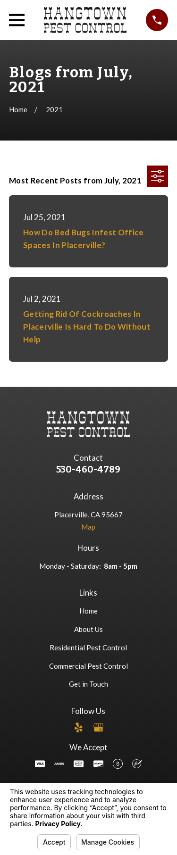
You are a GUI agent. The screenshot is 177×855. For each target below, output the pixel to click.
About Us (88, 629)
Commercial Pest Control (88, 666)
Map (88, 527)
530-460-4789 (88, 469)
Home (88, 610)
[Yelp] (79, 727)
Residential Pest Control (88, 647)
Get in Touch (88, 684)
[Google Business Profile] (98, 727)
